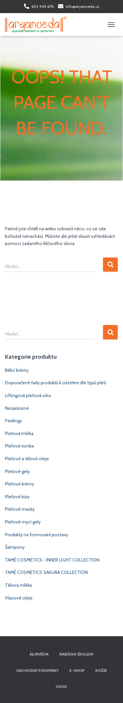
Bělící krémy (17, 370)
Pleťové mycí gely (23, 522)
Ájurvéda (39, 654)
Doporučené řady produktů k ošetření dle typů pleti (55, 383)
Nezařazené (17, 408)
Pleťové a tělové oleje (27, 459)
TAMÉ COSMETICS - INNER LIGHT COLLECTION (52, 560)
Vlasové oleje (18, 598)
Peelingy (13, 421)
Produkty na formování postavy (36, 535)
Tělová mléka (18, 585)
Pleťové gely (17, 471)
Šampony (15, 547)
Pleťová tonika (19, 446)
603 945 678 (42, 6)
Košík (101, 670)
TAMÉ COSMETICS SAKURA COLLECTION (46, 572)
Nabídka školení (76, 654)
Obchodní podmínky (37, 670)
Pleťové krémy (19, 484)
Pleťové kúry (17, 497)
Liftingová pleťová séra (28, 395)
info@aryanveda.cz (82, 6)
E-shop (77, 670)
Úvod (61, 686)
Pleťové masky (20, 509)
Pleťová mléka (19, 433)
